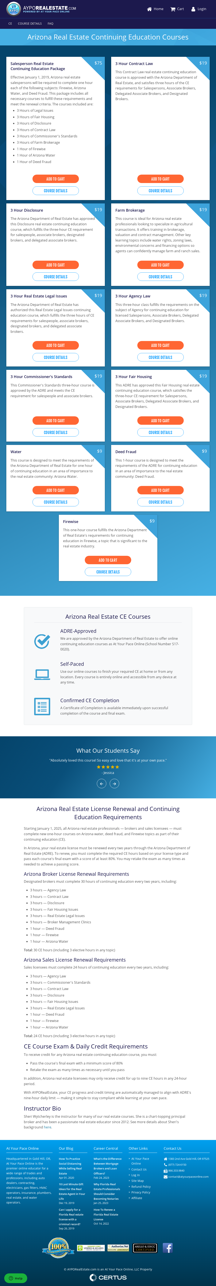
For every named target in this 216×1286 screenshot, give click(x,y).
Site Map (137, 1181)
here (47, 1127)
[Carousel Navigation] (108, 783)
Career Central (106, 1148)
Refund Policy (141, 1187)
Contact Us (139, 1169)
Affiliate (136, 1198)
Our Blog (66, 1148)
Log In (135, 1175)
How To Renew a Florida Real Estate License (106, 1214)
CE (10, 23)
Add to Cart (55, 179)
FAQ (50, 23)
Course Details (30, 23)
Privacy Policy (140, 1192)
